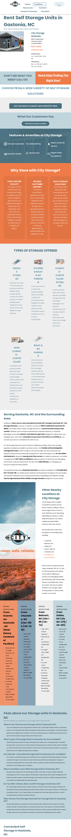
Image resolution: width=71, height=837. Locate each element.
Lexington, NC (49, 554)
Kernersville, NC (50, 556)
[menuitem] (28, 4)
